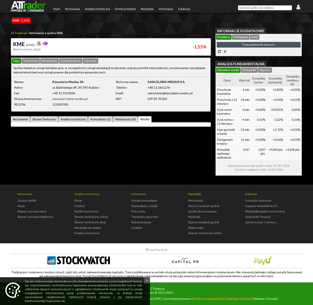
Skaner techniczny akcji (90, 222)
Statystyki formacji (257, 217)
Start (56, 9)
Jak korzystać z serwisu (260, 222)
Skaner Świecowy (44, 119)
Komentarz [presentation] (30, 61)
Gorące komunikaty (144, 200)
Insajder (136, 227)
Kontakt (272, 298)
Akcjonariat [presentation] (49, 61)
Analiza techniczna (97, 9)
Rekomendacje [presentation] (71, 61)
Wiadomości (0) (125, 119)
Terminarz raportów (144, 217)
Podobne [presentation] (224, 37)
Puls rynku (138, 211)
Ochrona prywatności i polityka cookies (222, 298)
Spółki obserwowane (202, 211)
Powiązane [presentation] (240, 37)
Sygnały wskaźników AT (261, 206)
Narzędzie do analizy (87, 227)
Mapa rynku (196, 227)
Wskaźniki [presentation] (249, 70)
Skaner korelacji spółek (203, 222)
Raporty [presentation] (265, 70)
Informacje (166, 9)
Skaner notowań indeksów (35, 217)
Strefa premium (125, 9)
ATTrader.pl (19, 33)
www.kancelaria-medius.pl (70, 99)
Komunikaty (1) (100, 119)
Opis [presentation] (16, 61)
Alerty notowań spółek (204, 206)
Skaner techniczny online (91, 217)
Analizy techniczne (87, 233)
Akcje (21, 206)
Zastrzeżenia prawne (177, 298)
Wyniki (144, 119)
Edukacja (184, 9)
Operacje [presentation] (90, 61)
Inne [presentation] (254, 37)
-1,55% (21, 20)
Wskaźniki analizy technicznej (265, 211)
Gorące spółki (26, 200)
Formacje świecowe (258, 200)
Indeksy (79, 206)
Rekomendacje (141, 222)
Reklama (259, 298)
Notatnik (194, 217)
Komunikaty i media (144, 206)
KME (24, 44)
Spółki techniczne (86, 211)
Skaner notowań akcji (31, 211)
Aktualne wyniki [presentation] (228, 70)
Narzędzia (147, 9)
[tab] (16, 61)
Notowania (72, 9)
